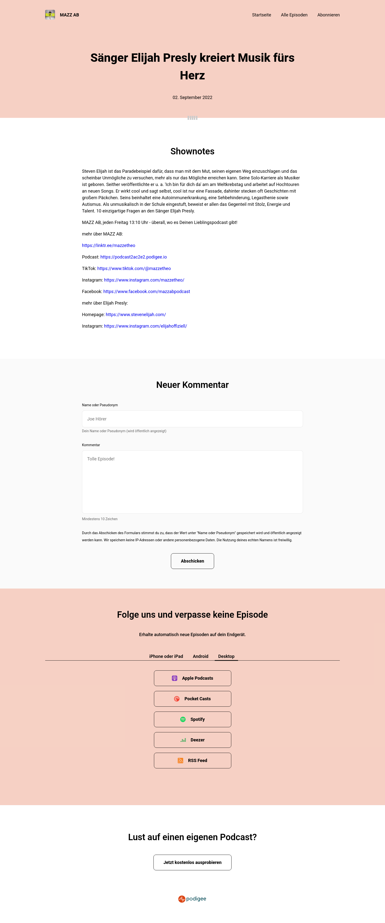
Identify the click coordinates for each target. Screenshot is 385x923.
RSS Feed (197, 760)
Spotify (198, 719)
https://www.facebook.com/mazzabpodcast (146, 291)
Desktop (226, 656)
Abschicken (192, 561)
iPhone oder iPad (166, 656)
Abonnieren (328, 14)
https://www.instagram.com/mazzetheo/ (144, 280)
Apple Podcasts (197, 678)
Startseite (261, 14)
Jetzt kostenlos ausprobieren (193, 862)
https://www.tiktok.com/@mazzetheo (134, 268)
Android (200, 656)
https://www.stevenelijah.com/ (136, 314)
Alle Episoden (294, 14)
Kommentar (91, 445)
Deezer (198, 739)
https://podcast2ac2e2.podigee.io (133, 256)
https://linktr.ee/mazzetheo (108, 245)
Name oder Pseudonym (100, 405)
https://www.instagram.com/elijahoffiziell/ (145, 326)
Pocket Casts (197, 698)
